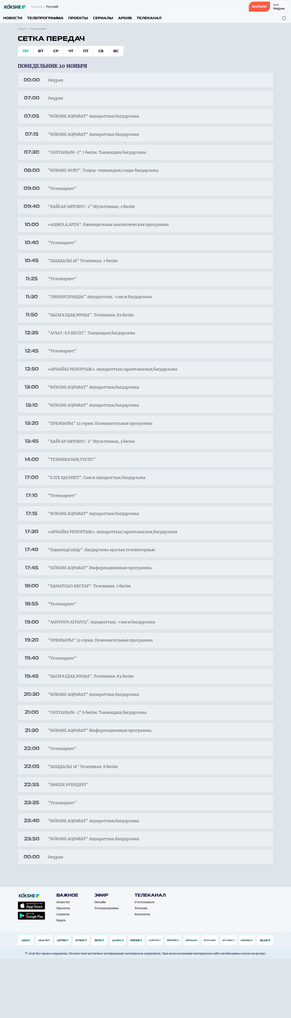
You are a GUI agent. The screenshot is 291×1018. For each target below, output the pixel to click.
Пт (86, 51)
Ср (55, 51)
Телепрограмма (45, 18)
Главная (22, 28)
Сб (100, 51)
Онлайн (100, 961)
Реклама (141, 967)
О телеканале (145, 961)
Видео (61, 980)
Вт (40, 51)
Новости (12, 18)
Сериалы (103, 18)
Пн (25, 51)
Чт (70, 51)
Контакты (142, 974)
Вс (116, 51)
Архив (125, 18)
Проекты (78, 18)
